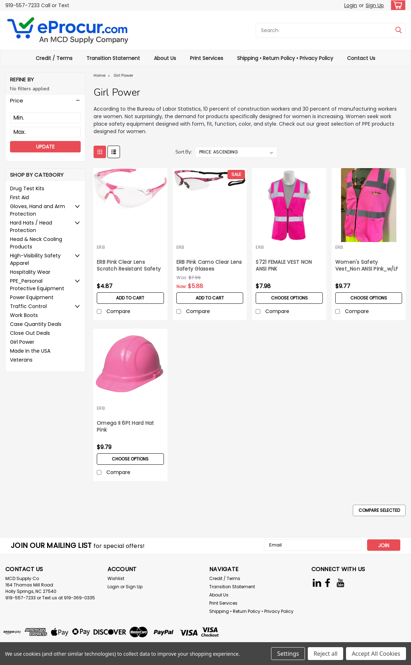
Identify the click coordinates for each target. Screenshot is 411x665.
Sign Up (375, 5)
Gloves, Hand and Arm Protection (37, 210)
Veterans (21, 359)
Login (350, 5)
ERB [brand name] (101, 247)
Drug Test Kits (27, 188)
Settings (288, 654)
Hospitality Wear (30, 272)
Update (45, 146)
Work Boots (24, 315)
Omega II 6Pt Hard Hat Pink (125, 426)
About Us (165, 58)
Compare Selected (379, 510)
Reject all (325, 654)
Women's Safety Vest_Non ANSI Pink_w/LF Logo (367, 266)
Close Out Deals (30, 333)
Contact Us (361, 58)
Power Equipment (32, 297)
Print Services (206, 58)
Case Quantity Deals (35, 324)
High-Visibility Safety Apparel (35, 259)
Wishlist (115, 578)
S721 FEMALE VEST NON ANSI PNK (284, 265)
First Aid (19, 197)
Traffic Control (28, 306)
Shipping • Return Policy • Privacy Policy (285, 58)
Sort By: (183, 152)
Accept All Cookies (376, 654)
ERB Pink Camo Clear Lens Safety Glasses (209, 265)
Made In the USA (30, 350)
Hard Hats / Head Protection (31, 226)
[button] (45, 100)
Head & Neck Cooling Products (36, 243)
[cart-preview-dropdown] (396, 5)
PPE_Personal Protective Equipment (37, 284)
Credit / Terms (54, 58)
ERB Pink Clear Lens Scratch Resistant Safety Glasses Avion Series (129, 266)
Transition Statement (113, 58)
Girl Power (22, 342)
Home (99, 75)
